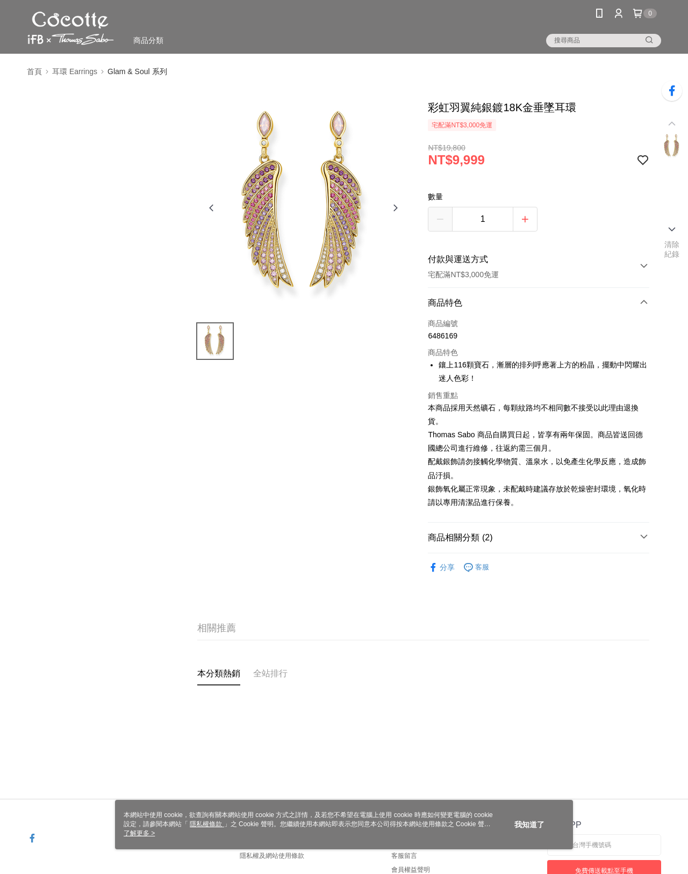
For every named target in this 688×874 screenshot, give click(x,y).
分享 (441, 567)
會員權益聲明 (410, 869)
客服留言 (404, 855)
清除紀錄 (672, 249)
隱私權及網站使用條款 (272, 855)
